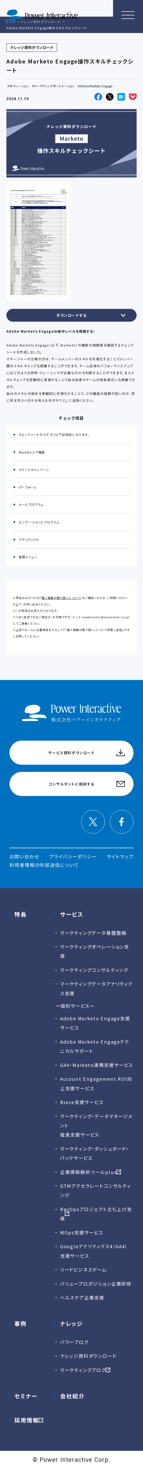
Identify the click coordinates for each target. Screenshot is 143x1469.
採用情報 (26, 1420)
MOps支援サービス (81, 1232)
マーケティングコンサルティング (94, 970)
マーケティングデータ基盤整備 (93, 932)
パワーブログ (74, 1342)
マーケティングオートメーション (54, 86)
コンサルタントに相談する (71, 783)
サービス (72, 914)
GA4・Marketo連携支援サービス (96, 1065)
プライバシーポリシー (72, 856)
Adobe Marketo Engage (96, 86)
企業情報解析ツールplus (88, 1172)
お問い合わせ (24, 856)
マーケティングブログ (83, 1370)
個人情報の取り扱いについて (60, 598)
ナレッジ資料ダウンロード (88, 1355)
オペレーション (19, 86)
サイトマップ (120, 856)
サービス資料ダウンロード (71, 752)
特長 (20, 914)
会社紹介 (72, 1396)
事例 (20, 1323)
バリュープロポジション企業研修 (95, 1283)
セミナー (26, 1396)
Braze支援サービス (82, 1102)
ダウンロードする (71, 315)
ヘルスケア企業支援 (82, 1297)
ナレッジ (71, 1323)
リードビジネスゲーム (83, 1269)
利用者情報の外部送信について (44, 865)
